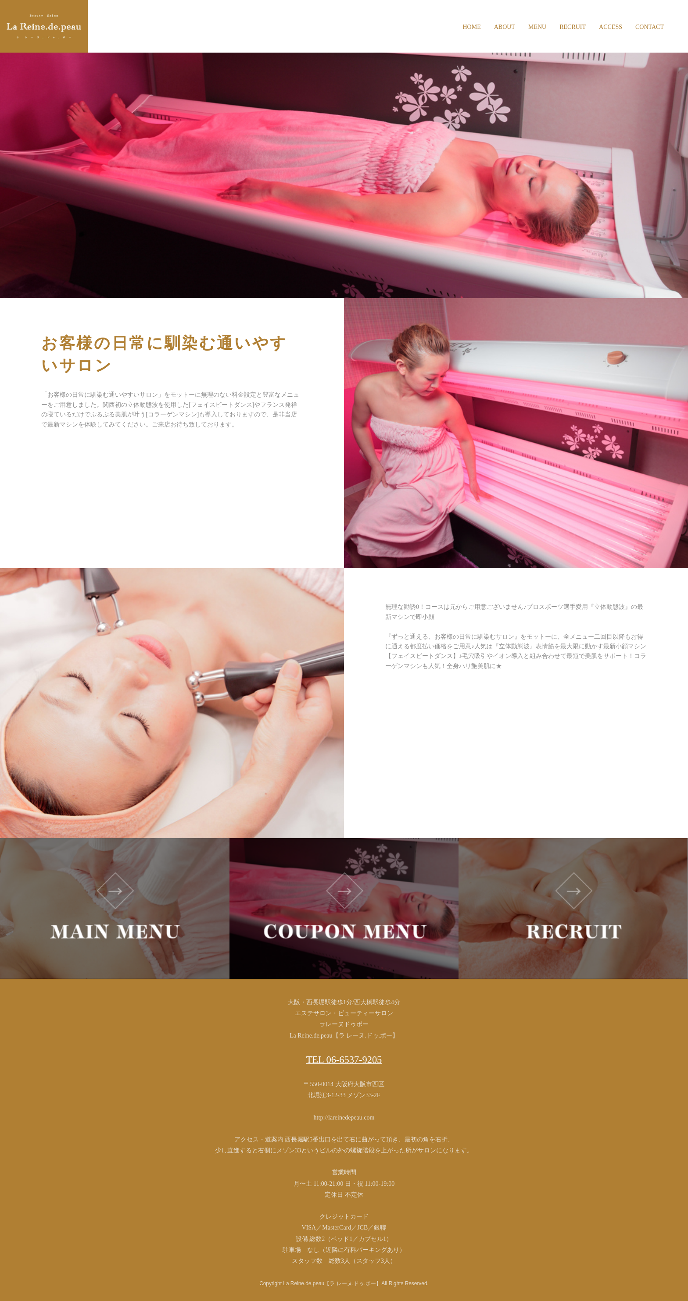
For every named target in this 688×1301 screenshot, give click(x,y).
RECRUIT (572, 27)
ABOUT (504, 27)
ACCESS (610, 27)
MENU (537, 27)
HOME (471, 27)
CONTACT (649, 27)
